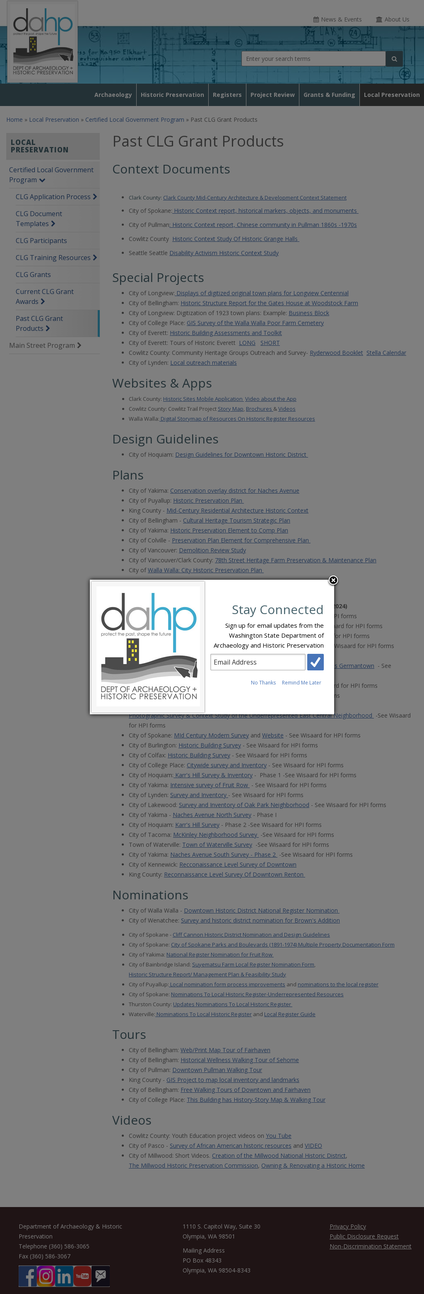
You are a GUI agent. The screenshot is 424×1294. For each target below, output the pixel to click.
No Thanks (263, 682)
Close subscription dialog (333, 581)
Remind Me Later (301, 682)
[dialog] (212, 647)
